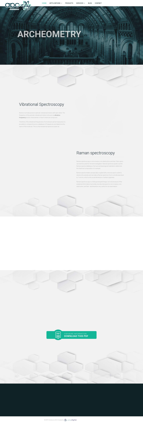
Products (69, 3)
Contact (98, 3)
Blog (90, 3)
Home (44, 3)
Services (79, 3)
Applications (54, 3)
